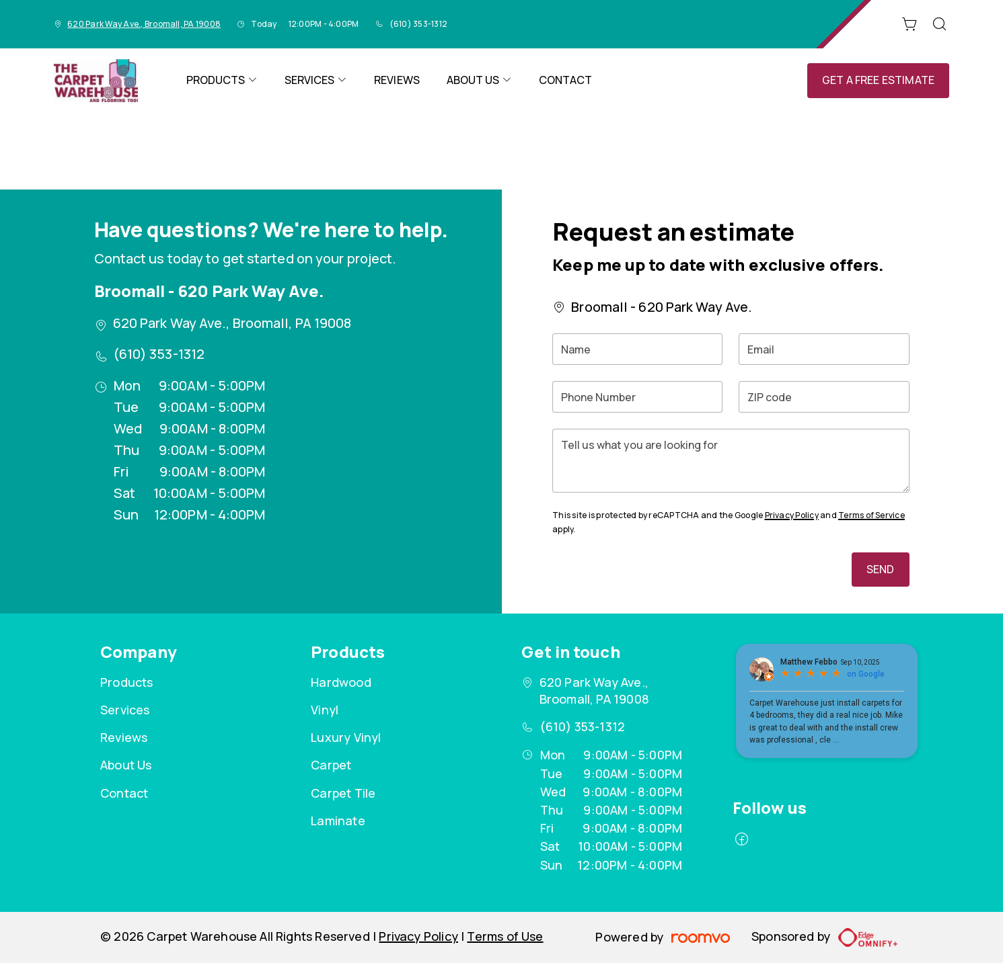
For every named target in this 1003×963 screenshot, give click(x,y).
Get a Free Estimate (878, 80)
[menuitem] (222, 80)
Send (880, 569)
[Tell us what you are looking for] (730, 461)
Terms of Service (871, 515)
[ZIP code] (824, 397)
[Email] (824, 349)
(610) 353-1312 (418, 24)
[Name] (637, 349)
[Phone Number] (637, 397)
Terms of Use (505, 936)
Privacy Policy (792, 515)
